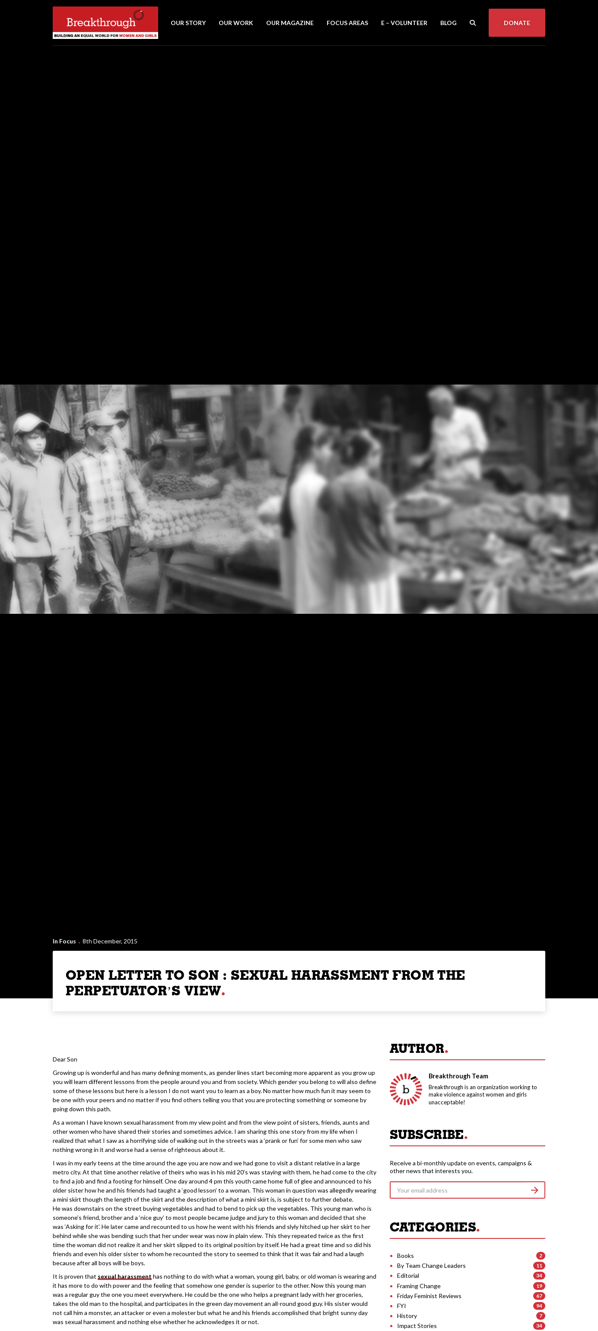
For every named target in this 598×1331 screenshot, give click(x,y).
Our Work (236, 22)
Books (405, 1255)
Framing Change (419, 1285)
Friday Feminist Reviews (429, 1295)
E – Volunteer (404, 22)
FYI (401, 1305)
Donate (517, 22)
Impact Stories (417, 1325)
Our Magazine (290, 22)
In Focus (64, 941)
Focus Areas (347, 22)
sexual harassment (125, 1276)
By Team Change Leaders (431, 1265)
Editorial (408, 1275)
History (407, 1315)
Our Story (188, 22)
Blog (448, 22)
